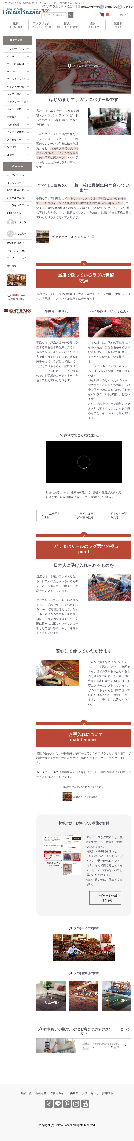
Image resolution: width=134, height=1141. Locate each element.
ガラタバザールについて (19, 175)
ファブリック (41, 25)
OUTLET (11, 147)
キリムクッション (16, 78)
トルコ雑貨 (13, 124)
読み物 (118, 25)
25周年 (10, 154)
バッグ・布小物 (15, 86)
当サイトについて (16, 258)
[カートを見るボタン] (104, 14)
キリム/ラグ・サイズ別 (19, 48)
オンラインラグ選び (18, 205)
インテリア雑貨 (15, 132)
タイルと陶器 (14, 109)
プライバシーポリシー (19, 250)
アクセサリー (14, 139)
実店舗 (74, 1093)
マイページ (16, 222)
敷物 (15, 25)
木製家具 (12, 116)
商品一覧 (26, 1093)
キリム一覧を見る (51, 515)
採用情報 (107, 1093)
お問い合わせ (14, 213)
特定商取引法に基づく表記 (19, 243)
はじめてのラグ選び (18, 182)
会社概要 (12, 266)
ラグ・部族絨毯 (15, 63)
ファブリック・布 (16, 101)
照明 (92, 25)
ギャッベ (12, 71)
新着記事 (40, 1093)
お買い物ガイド (15, 190)
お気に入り (16, 233)
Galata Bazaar (63, 1125)
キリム (10, 56)
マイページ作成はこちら (107, 898)
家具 (67, 25)
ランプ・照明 (14, 94)
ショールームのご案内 (19, 197)
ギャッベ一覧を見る (118, 515)
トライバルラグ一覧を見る (85, 515)
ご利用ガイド (58, 1093)
